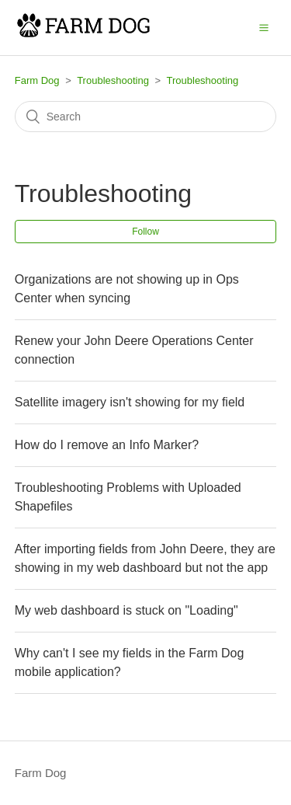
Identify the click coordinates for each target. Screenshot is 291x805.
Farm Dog (37, 80)
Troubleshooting (113, 80)
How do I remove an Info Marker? (107, 444)
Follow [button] (145, 231)
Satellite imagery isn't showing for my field (130, 402)
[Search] (146, 116)
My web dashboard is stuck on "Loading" (126, 610)
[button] (263, 27)
